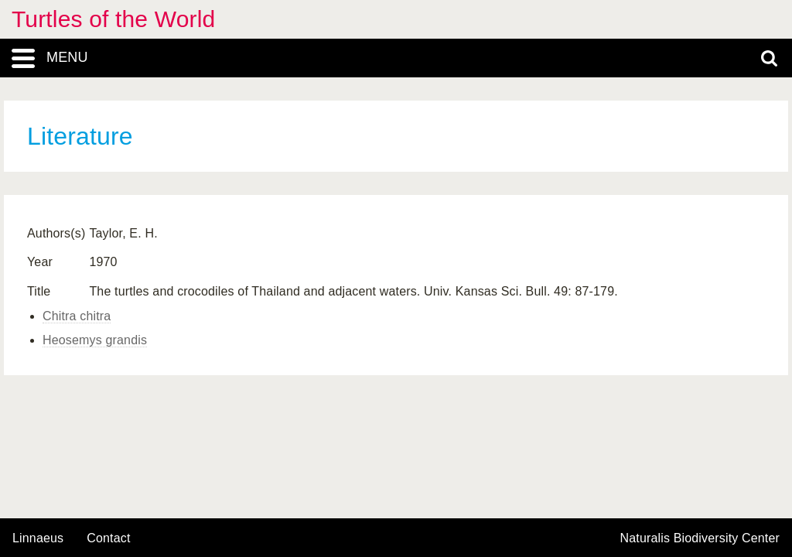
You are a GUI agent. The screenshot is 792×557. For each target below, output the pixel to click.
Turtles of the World (113, 19)
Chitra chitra (77, 316)
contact (108, 538)
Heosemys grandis (95, 340)
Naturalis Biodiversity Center (700, 538)
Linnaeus (37, 538)
